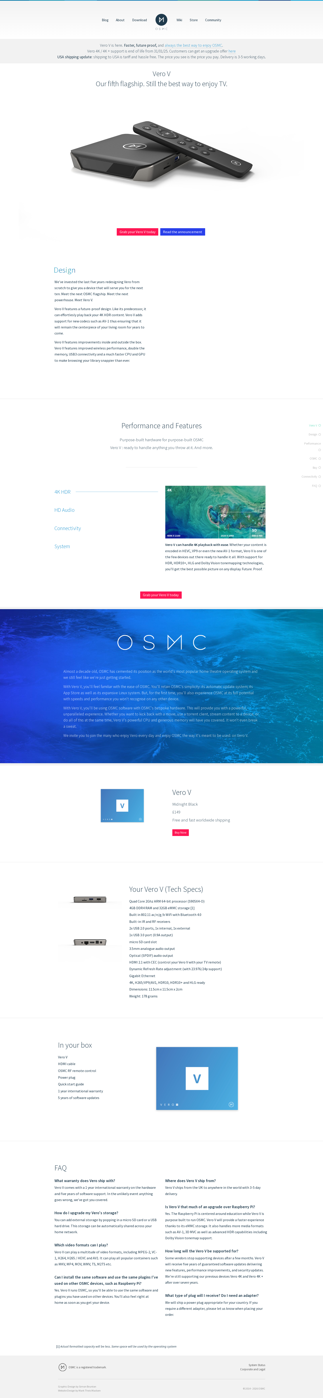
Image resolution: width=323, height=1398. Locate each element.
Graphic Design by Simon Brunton (77, 1386)
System (62, 546)
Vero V (313, 425)
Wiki (179, 20)
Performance (312, 443)
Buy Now (180, 832)
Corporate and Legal (252, 1369)
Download (139, 20)
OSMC (313, 458)
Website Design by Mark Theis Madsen (79, 1390)
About (120, 20)
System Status (257, 1365)
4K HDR (62, 491)
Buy (315, 468)
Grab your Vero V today (138, 231)
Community (213, 20)
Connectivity (67, 528)
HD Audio (64, 509)
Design (313, 434)
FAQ (314, 486)
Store (194, 20)
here (232, 51)
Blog (105, 20)
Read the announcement (182, 231)
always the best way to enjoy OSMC (193, 45)
